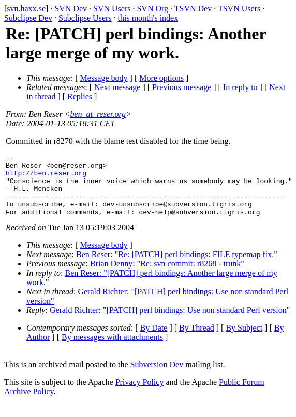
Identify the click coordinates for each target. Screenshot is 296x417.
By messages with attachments (112, 349)
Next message (117, 87)
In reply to (240, 87)
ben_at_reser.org (98, 114)
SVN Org (152, 8)
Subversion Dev (157, 377)
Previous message (181, 87)
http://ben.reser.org (46, 177)
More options (161, 77)
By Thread (196, 340)
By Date (154, 340)
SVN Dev (70, 8)
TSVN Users (239, 8)
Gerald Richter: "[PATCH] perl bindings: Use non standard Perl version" (170, 322)
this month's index (148, 17)
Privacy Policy (139, 394)
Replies (79, 96)
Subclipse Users (85, 17)
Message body (104, 77)
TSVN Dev (193, 8)
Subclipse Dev (28, 17)
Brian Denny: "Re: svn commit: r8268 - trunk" (167, 276)
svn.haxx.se (26, 8)
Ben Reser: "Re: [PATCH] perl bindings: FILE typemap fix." (176, 266)
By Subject (244, 340)
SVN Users (111, 8)
